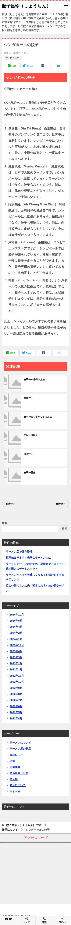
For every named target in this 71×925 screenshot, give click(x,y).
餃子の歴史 (29, 472)
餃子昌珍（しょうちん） (26, 5)
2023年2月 (16, 663)
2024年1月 (16, 639)
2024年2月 (16, 632)
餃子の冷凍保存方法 (34, 379)
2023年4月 (16, 651)
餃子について (12, 58)
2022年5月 (16, 712)
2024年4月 (16, 626)
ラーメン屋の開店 (20, 748)
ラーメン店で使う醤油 (19, 551)
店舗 (12, 760)
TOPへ (62, 920)
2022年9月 (16, 687)
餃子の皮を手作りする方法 (38, 416)
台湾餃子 (28, 454)
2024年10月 (17, 614)
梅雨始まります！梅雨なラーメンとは (28, 557)
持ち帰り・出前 (19, 773)
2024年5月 (16, 620)
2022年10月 (17, 681)
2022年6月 (16, 706)
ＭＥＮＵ (15, 791)
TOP (23, 825)
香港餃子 (10, 504)
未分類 (14, 779)
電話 (44, 920)
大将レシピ (16, 754)
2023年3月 (16, 657)
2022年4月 (16, 718)
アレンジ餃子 (31, 435)
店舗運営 (15, 767)
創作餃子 (28, 398)
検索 (4, 523)
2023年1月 (16, 669)
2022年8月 (16, 693)
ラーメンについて (20, 742)
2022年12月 (17, 675)
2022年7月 (16, 700)
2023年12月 (17, 645)
